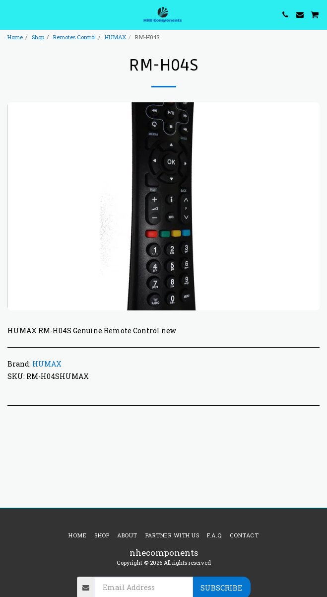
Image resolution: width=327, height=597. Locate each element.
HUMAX (115, 37)
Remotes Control (74, 37)
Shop (38, 37)
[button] (10, 14)
